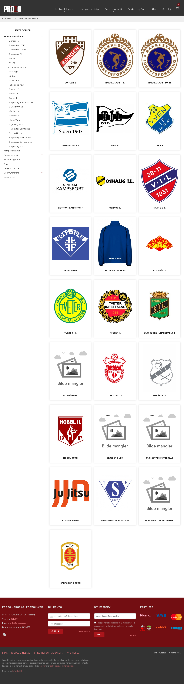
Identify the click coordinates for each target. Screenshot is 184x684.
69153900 (14, 619)
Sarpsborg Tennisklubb (20, 137)
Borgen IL (14, 41)
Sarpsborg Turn (16, 146)
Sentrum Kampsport (16, 67)
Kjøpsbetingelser (21, 653)
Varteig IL (13, 76)
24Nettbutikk (17, 671)
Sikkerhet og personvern (48, 653)
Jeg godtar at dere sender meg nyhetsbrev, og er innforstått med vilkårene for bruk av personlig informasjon (114, 626)
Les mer (133, 635)
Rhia (6, 164)
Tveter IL (13, 98)
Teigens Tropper (12, 168)
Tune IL (12, 58)
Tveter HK (14, 93)
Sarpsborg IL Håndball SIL (21, 102)
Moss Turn (14, 80)
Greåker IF (14, 115)
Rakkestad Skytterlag (19, 129)
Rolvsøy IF (14, 89)
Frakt (5, 653)
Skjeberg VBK (16, 124)
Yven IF (12, 63)
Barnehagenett (11, 155)
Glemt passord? (84, 631)
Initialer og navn (16, 85)
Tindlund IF (14, 111)
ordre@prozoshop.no (19, 623)
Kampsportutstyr (12, 150)
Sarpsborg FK (15, 54)
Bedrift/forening (11, 173)
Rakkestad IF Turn (17, 49)
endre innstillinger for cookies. (62, 666)
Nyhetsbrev (72, 653)
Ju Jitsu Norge (16, 133)
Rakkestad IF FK (17, 45)
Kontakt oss (9, 177)
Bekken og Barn (12, 159)
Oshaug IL (14, 71)
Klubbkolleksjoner (14, 36)
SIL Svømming (16, 107)
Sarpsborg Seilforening (20, 142)
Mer (164, 7)
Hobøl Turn (14, 120)
